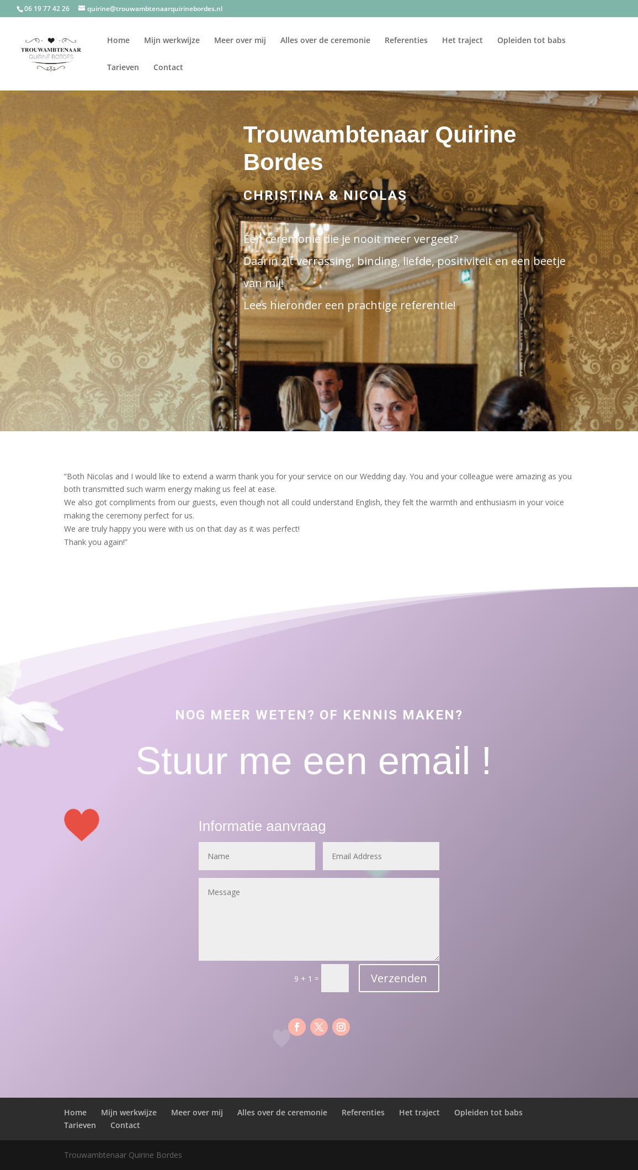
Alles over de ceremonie (325, 40)
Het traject (462, 40)
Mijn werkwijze (172, 40)
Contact (168, 67)
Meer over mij (240, 40)
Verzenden (399, 978)
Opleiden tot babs (531, 40)
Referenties (406, 40)
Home (118, 40)
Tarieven (123, 67)
